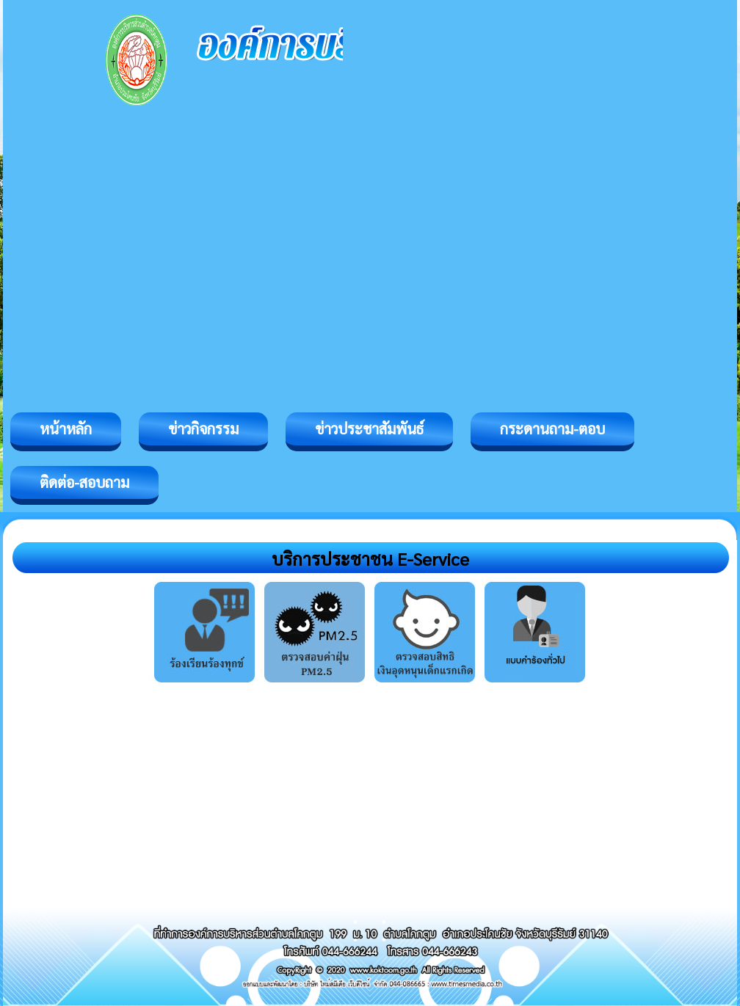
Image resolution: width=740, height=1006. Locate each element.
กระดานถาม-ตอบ (552, 428)
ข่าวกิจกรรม (203, 428)
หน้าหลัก (66, 428)
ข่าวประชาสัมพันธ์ (369, 428)
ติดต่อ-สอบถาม (84, 482)
